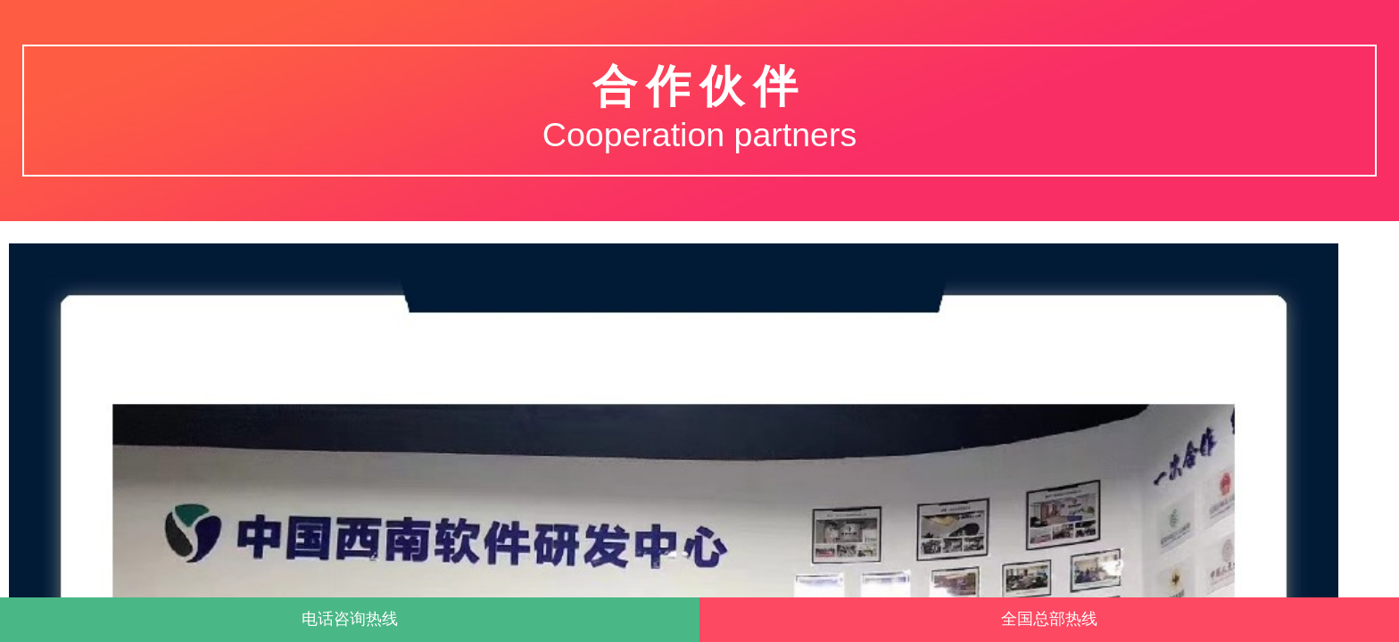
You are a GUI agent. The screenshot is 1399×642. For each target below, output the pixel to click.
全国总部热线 (1049, 619)
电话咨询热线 (350, 619)
